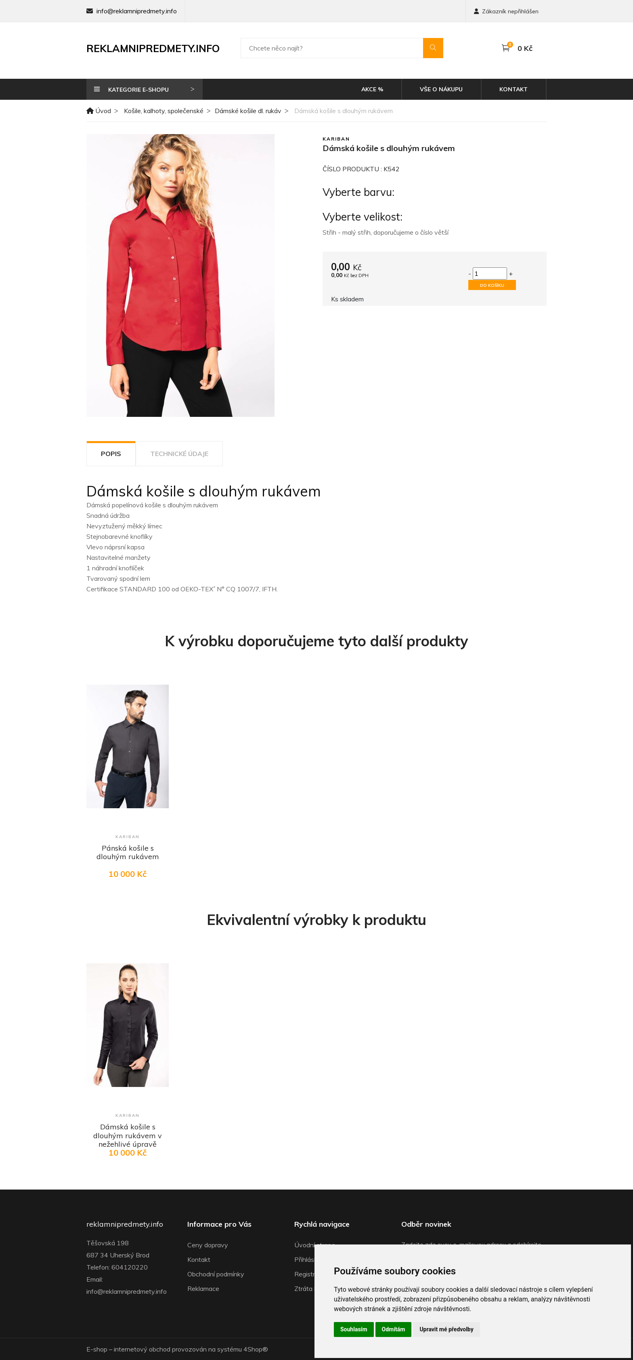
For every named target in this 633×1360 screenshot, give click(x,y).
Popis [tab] (111, 454)
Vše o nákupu (441, 89)
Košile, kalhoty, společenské (163, 111)
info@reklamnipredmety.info (136, 11)
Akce (372, 89)
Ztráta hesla (311, 1288)
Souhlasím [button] (353, 1329)
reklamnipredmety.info (124, 1224)
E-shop (96, 1349)
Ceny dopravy (207, 1245)
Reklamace (203, 1288)
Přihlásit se (310, 1259)
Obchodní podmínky (215, 1274)
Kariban (336, 139)
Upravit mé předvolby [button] (446, 1329)
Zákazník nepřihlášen (506, 11)
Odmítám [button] (393, 1329)
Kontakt (513, 89)
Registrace (309, 1274)
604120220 (129, 1267)
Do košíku (492, 285)
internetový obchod (142, 1349)
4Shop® (255, 1349)
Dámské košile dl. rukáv (248, 111)
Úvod (98, 111)
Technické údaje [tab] (179, 454)
